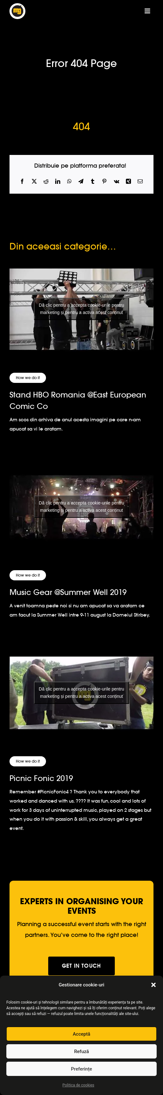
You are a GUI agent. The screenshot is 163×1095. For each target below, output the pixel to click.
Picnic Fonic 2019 (41, 778)
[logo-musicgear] (17, 6)
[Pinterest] (104, 181)
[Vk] (116, 181)
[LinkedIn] (57, 181)
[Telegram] (81, 181)
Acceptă (81, 1034)
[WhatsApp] (69, 181)
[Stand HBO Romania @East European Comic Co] (81, 309)
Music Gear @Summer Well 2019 (68, 592)
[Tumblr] (92, 181)
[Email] (140, 181)
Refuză (81, 1051)
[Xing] (128, 181)
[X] (34, 181)
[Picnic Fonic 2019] (81, 692)
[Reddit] (46, 181)
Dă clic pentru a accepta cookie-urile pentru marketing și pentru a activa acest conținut (81, 309)
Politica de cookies (78, 1085)
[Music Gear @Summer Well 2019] (81, 506)
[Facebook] (22, 181)
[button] (153, 985)
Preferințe (81, 1069)
